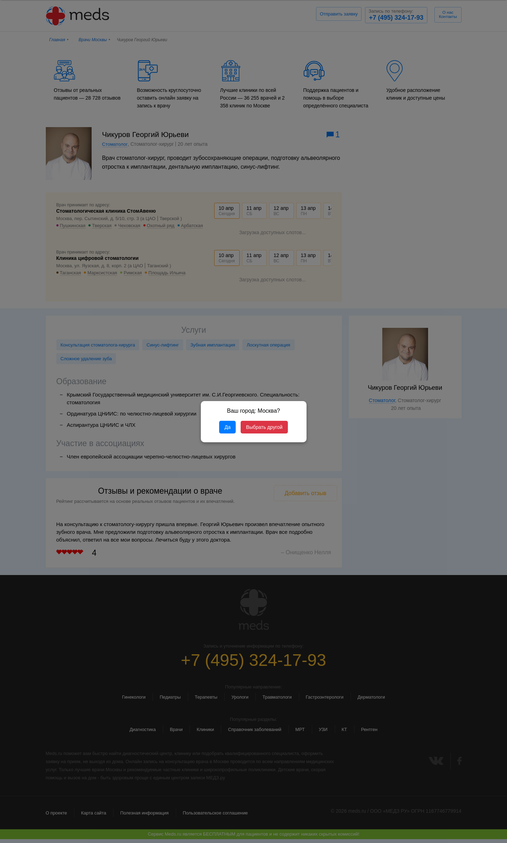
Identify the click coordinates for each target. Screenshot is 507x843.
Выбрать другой (264, 427)
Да (227, 427)
